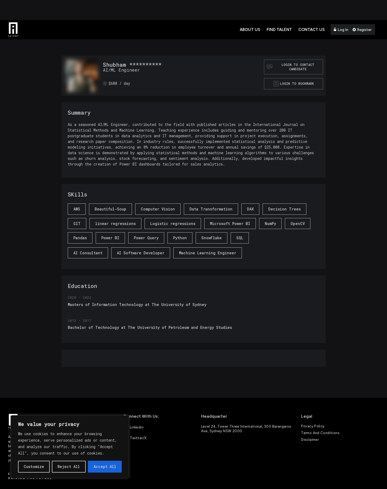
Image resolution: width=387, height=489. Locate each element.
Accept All (105, 466)
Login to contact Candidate (290, 66)
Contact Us (311, 29)
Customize (34, 466)
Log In (341, 29)
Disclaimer (310, 440)
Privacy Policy (312, 426)
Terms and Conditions (320, 433)
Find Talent (279, 29)
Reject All (69, 466)
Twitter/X (135, 437)
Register (362, 29)
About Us (250, 29)
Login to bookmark (297, 83)
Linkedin (133, 427)
